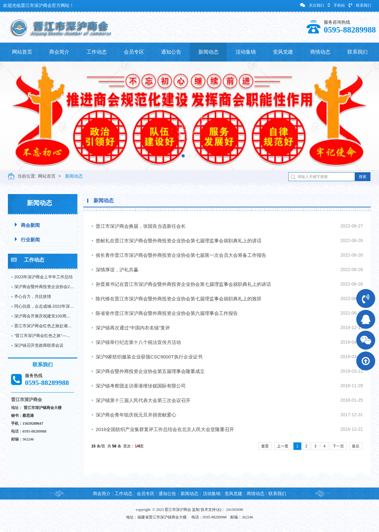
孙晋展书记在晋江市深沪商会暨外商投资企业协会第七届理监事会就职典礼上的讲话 (183, 284)
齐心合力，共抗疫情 (32, 296)
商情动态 (320, 52)
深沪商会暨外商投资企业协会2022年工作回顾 (55, 286)
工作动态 (97, 52)
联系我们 (360, 5)
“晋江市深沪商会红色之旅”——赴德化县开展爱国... (60, 335)
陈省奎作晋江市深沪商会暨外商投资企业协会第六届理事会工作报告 (167, 313)
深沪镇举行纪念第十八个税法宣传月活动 (138, 342)
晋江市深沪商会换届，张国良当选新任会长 (141, 226)
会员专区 (134, 52)
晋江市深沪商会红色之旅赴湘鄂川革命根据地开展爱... (63, 325)
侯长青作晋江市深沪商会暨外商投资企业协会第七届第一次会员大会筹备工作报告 (181, 255)
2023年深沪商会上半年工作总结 (43, 277)
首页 (265, 446)
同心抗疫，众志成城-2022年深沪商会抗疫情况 (56, 306)
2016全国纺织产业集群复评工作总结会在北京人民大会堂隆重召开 (165, 429)
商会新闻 (27, 225)
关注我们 (312, 5)
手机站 (336, 5)
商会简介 (59, 52)
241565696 (234, 509)
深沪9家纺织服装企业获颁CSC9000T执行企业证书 (149, 356)
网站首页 (22, 52)
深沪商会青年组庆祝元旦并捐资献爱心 (136, 414)
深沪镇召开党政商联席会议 (38, 345)
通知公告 (171, 52)
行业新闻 (27, 239)
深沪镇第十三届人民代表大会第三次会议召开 (143, 400)
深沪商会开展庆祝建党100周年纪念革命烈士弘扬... (60, 316)
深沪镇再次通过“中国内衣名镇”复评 (133, 327)
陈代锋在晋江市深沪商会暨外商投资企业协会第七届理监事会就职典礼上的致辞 (179, 298)
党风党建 (283, 52)
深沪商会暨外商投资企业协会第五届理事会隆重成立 (150, 371)
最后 (355, 446)
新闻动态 (208, 52)
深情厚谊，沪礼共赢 (117, 269)
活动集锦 (246, 52)
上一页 (282, 446)
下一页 (338, 446)
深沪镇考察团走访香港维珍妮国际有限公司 (141, 385)
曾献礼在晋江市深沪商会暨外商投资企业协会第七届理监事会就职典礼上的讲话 (179, 240)
